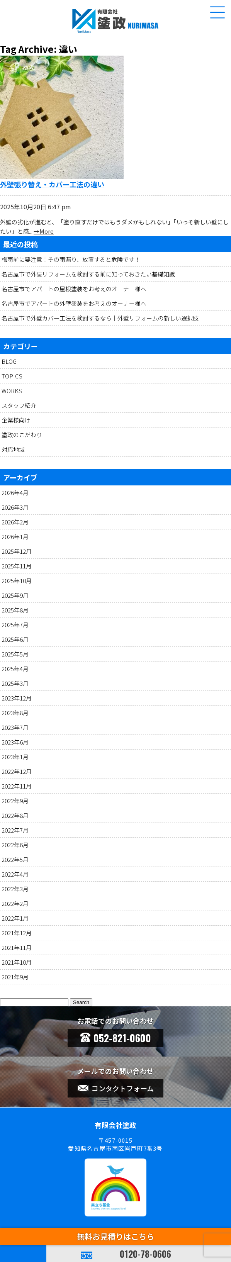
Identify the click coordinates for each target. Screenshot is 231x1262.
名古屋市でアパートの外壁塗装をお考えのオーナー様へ (74, 303)
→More (44, 231)
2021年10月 (17, 962)
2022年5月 (15, 859)
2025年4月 (15, 669)
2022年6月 (15, 845)
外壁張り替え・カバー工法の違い (52, 184)
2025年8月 (15, 610)
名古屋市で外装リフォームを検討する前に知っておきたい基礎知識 (88, 274)
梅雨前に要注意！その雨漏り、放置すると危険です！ (71, 259)
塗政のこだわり (22, 435)
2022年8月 (15, 815)
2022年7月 (15, 830)
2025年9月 (15, 595)
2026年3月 (15, 507)
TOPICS (12, 376)
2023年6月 (15, 742)
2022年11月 (17, 786)
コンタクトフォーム (116, 1088)
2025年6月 (15, 639)
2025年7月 (15, 625)
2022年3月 (15, 889)
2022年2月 (15, 903)
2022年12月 (17, 771)
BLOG (9, 361)
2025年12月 (17, 551)
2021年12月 (17, 933)
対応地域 (13, 449)
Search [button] (81, 1002)
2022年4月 (15, 874)
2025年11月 (17, 566)
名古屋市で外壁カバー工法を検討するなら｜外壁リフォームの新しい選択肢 (100, 318)
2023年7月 (15, 727)
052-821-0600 (115, 1037)
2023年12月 (17, 698)
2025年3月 (15, 683)
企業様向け (16, 420)
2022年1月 (15, 918)
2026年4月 (15, 493)
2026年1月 (15, 537)
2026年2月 (15, 522)
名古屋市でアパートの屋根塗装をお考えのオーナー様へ (74, 289)
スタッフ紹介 (19, 405)
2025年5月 (15, 654)
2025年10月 (17, 581)
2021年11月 (17, 947)
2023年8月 (15, 713)
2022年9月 (15, 801)
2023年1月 (15, 757)
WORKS (12, 391)
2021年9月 (15, 977)
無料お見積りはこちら (115, 1236)
